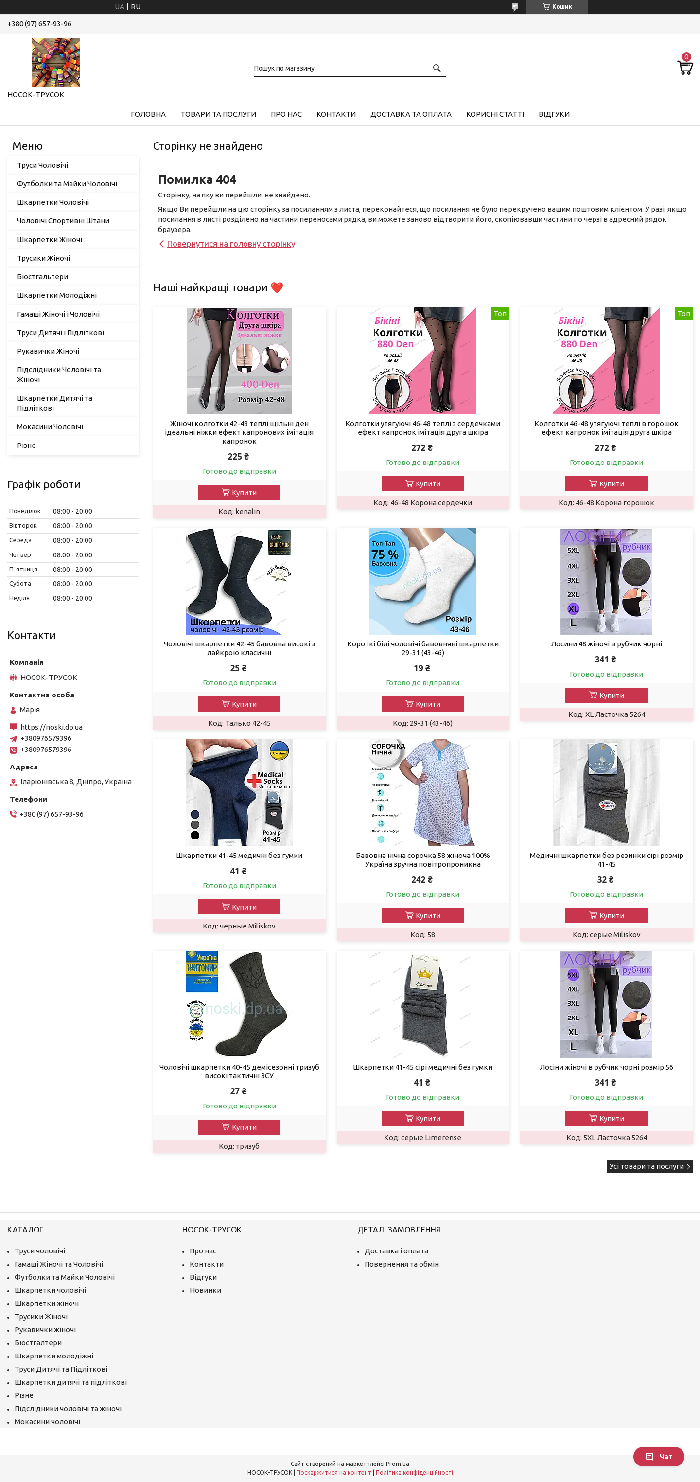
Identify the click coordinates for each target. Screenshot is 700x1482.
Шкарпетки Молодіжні (57, 295)
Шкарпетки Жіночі (49, 239)
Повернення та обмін (402, 1264)
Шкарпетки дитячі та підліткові (71, 1382)
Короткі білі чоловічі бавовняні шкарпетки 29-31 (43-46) (423, 648)
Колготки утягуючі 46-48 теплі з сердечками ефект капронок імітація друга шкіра (422, 427)
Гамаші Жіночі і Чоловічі (58, 314)
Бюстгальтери (42, 276)
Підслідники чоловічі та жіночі (68, 1408)
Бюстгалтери (38, 1343)
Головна (148, 114)
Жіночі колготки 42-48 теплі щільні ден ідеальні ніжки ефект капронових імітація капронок (239, 432)
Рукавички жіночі (45, 1329)
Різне (26, 445)
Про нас (286, 114)
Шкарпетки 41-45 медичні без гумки (239, 855)
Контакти (336, 114)
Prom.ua (397, 1464)
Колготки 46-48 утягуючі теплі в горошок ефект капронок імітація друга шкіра (606, 427)
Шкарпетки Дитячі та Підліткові (54, 403)
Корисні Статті (495, 114)
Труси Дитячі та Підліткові (61, 1369)
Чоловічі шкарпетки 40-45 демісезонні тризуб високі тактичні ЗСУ (239, 1071)
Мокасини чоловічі (47, 1421)
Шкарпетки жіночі (47, 1303)
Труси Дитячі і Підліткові (60, 332)
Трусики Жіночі (43, 258)
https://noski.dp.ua (51, 727)
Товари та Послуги (218, 114)
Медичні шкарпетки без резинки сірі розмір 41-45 (606, 859)
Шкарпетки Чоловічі (53, 202)
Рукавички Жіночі (48, 351)
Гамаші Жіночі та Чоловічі (59, 1264)
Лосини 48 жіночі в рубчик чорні (606, 644)
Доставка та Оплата (411, 114)
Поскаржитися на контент (334, 1472)
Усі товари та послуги (647, 1166)
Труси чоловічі (40, 1251)
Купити (244, 492)
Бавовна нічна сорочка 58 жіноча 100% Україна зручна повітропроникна (423, 859)
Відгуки (554, 114)
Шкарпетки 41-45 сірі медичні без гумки (422, 1067)
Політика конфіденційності (414, 1472)
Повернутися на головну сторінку (231, 243)
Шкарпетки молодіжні (54, 1356)
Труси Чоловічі (42, 165)
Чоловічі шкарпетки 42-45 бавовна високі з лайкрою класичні (239, 648)
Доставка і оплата (396, 1251)
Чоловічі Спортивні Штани (63, 220)
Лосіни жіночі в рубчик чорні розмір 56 (606, 1067)
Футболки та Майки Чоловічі (67, 183)
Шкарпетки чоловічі (50, 1290)
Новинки (205, 1290)
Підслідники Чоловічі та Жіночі (59, 374)
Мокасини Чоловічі (50, 426)
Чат (659, 1456)
